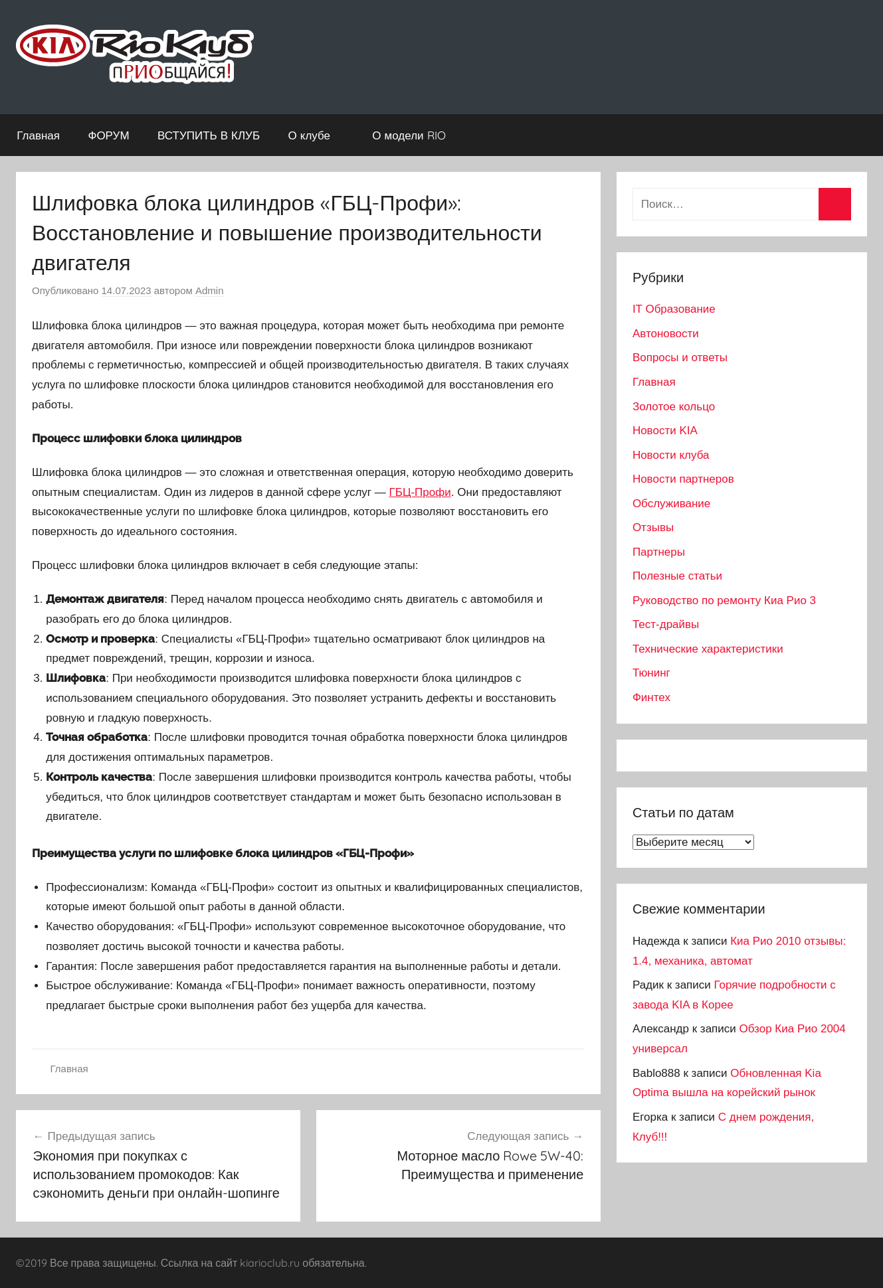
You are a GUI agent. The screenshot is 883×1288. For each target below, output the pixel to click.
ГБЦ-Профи (420, 492)
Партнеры (659, 552)
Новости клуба (671, 455)
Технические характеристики (708, 649)
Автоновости (666, 333)
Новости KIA (665, 430)
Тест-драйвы (666, 624)
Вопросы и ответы (680, 357)
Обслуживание (671, 503)
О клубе (316, 135)
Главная (38, 135)
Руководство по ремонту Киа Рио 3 (724, 600)
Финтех (651, 697)
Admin (209, 290)
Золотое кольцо (674, 406)
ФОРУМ (108, 135)
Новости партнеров (683, 479)
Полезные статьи (677, 576)
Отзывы (653, 527)
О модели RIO (415, 135)
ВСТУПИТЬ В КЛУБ (208, 135)
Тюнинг (651, 673)
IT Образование (674, 309)
